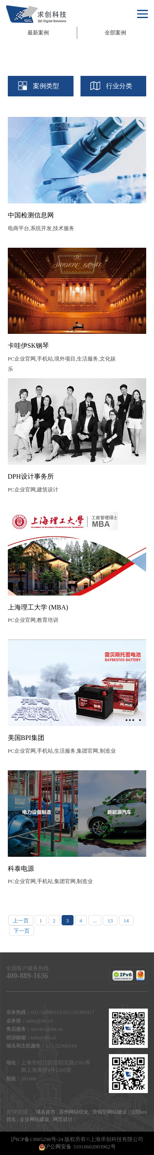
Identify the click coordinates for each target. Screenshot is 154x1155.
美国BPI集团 (26, 737)
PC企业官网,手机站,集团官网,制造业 (50, 881)
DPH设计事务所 (31, 476)
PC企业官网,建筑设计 (33, 489)
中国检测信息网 (31, 215)
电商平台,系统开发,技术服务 (41, 228)
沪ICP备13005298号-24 (37, 1139)
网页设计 (63, 1119)
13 (110, 921)
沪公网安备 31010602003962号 (76, 1147)
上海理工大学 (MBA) (38, 607)
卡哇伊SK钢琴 (28, 345)
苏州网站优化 (74, 1112)
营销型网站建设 (109, 1112)
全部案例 (115, 33)
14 (126, 921)
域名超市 (45, 1112)
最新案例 (38, 33)
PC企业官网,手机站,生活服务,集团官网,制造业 (62, 751)
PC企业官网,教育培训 (33, 620)
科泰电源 (21, 868)
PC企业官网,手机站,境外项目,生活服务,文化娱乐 (62, 364)
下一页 (22, 931)
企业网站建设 (34, 1119)
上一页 (21, 921)
